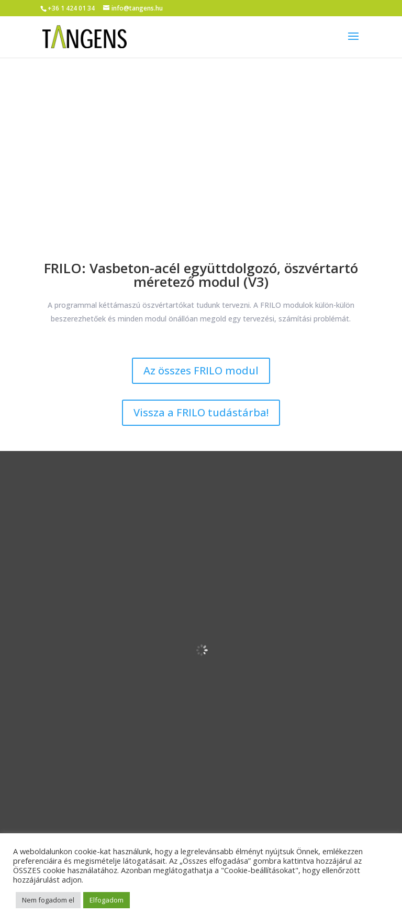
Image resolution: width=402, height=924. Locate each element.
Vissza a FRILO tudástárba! (201, 412)
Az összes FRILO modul (201, 370)
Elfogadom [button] (107, 900)
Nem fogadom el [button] (48, 900)
